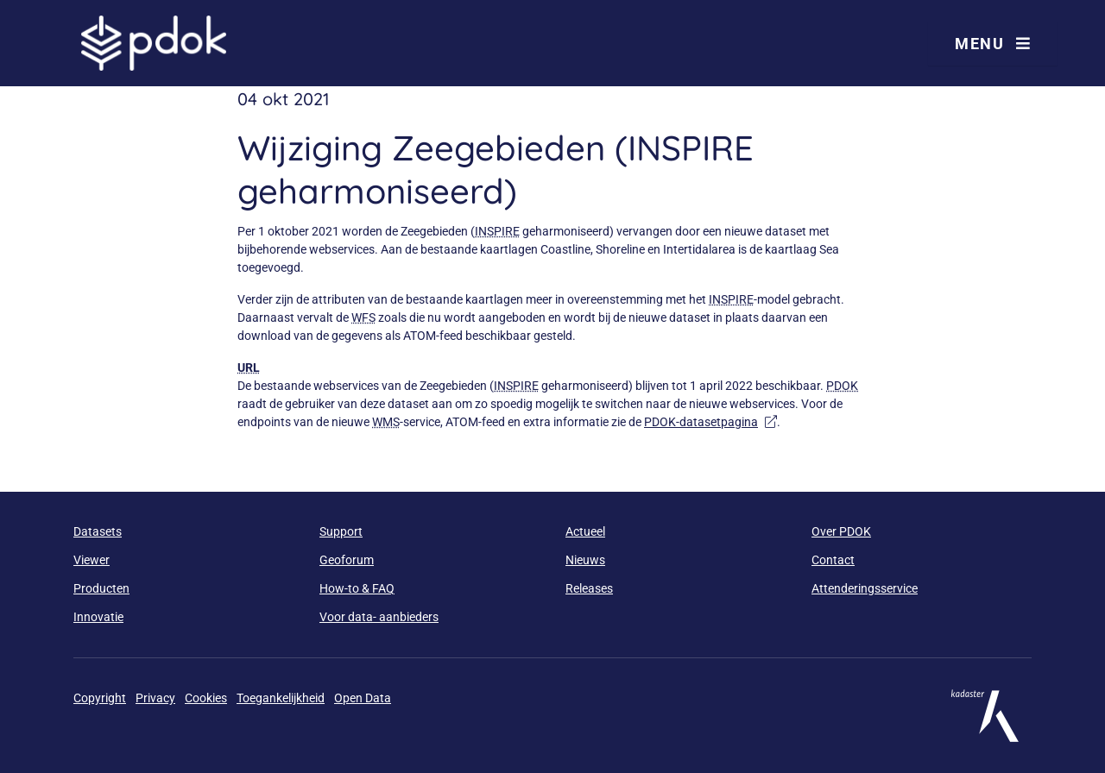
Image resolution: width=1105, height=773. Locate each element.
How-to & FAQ (357, 588)
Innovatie (98, 617)
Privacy (155, 698)
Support (341, 531)
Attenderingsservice (864, 588)
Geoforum (346, 560)
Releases (589, 588)
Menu (993, 44)
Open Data (362, 698)
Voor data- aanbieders (379, 617)
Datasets (97, 531)
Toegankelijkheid (281, 698)
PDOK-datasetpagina (710, 422)
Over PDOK (841, 531)
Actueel (585, 531)
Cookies (206, 698)
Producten (101, 588)
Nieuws (585, 560)
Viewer (91, 560)
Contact (833, 560)
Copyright (99, 698)
